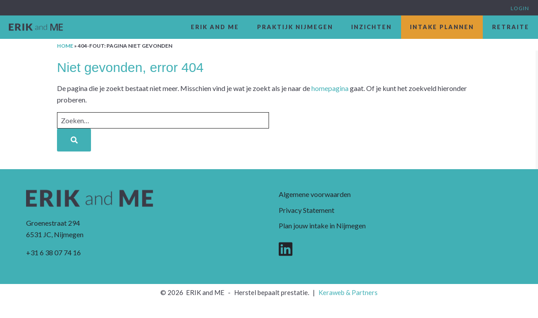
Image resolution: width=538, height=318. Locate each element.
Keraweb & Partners (348, 292)
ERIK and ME (215, 26)
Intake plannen (442, 26)
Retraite (510, 26)
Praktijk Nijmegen (295, 26)
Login (520, 8)
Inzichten (371, 26)
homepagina (330, 88)
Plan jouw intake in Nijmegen (322, 225)
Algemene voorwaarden (315, 194)
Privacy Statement (306, 210)
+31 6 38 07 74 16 (53, 252)
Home (65, 45)
